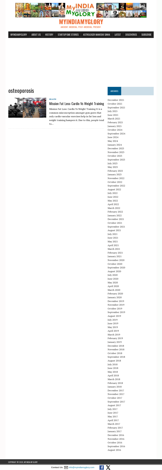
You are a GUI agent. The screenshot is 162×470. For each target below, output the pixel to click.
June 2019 (113, 323)
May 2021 (113, 241)
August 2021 (114, 230)
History (49, 34)
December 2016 (116, 435)
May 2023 (113, 167)
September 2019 (116, 312)
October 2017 (115, 398)
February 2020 (115, 293)
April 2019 (113, 331)
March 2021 (114, 249)
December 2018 (116, 345)
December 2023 (116, 148)
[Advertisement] (81, 60)
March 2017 (114, 424)
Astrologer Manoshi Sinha (96, 34)
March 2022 (114, 208)
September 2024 (116, 133)
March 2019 (114, 334)
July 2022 (113, 193)
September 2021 (116, 226)
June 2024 (113, 137)
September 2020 (116, 267)
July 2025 (113, 111)
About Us (36, 34)
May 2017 (113, 416)
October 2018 (115, 353)
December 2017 (116, 390)
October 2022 (115, 182)
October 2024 (115, 130)
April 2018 (113, 375)
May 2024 (113, 141)
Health (52, 99)
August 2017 (114, 405)
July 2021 (113, 234)
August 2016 (114, 450)
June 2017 (113, 412)
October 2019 (115, 308)
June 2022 (113, 197)
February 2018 (115, 383)
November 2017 (116, 394)
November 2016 (116, 438)
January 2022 (115, 215)
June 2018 (113, 368)
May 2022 (113, 200)
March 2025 (114, 118)
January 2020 (115, 297)
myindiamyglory (18, 34)
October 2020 (115, 263)
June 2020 (113, 278)
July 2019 (113, 319)
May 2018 (113, 372)
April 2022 (113, 204)
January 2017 (115, 431)
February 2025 (115, 122)
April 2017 (113, 420)
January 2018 (115, 386)
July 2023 (113, 163)
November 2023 (116, 152)
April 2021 (113, 245)
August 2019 (114, 316)
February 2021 (115, 252)
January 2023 (115, 174)
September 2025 (116, 107)
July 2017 (113, 409)
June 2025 (113, 115)
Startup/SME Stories (68, 34)
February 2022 (115, 211)
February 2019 (115, 338)
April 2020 (113, 286)
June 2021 (113, 237)
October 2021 (115, 223)
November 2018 (116, 349)
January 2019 (115, 342)
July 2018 (113, 364)
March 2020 (114, 290)
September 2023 (116, 159)
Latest (117, 34)
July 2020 (113, 275)
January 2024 (115, 144)
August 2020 (114, 271)
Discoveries (131, 34)
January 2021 (115, 256)
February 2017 (115, 427)
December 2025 (116, 100)
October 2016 (115, 442)
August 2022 (114, 189)
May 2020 (113, 282)
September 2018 (116, 357)
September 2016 (116, 446)
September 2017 (116, 401)
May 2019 (113, 327)
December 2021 (116, 219)
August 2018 (114, 360)
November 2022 (116, 178)
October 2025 (115, 103)
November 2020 (116, 260)
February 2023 (115, 170)
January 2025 (115, 126)
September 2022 (116, 185)
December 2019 (116, 301)
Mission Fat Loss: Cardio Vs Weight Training (76, 103)
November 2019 (116, 304)
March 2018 (114, 379)
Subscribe (146, 34)
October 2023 (115, 156)
